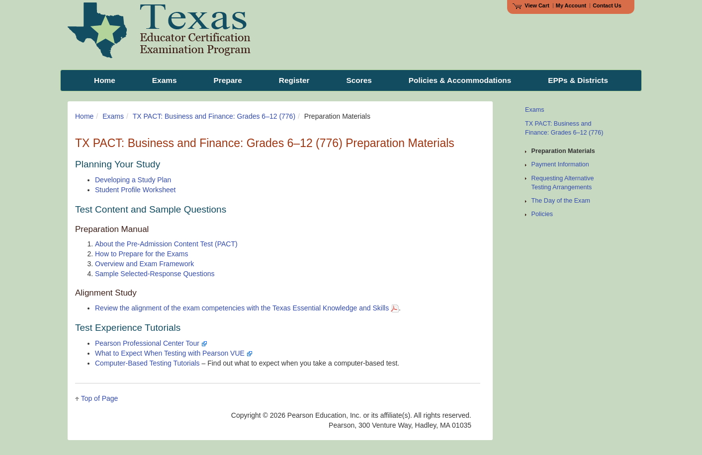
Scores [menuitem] (358, 80)
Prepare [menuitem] (227, 80)
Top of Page (99, 398)
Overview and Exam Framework (144, 264)
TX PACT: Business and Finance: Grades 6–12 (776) (214, 116)
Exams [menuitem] (164, 80)
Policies (542, 214)
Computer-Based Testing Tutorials (147, 363)
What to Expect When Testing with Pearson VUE (174, 353)
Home (84, 116)
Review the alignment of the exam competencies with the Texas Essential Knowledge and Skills (247, 308)
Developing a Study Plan (133, 180)
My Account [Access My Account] (571, 5)
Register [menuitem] (294, 80)
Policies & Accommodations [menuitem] (460, 80)
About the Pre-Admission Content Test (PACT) (166, 244)
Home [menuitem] (104, 80)
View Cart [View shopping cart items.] (531, 5)
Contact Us (607, 5)
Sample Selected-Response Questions (154, 274)
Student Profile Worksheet (135, 190)
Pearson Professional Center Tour (151, 343)
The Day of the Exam (560, 200)
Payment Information (560, 164)
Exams (113, 116)
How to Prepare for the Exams (141, 254)
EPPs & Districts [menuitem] (578, 80)
